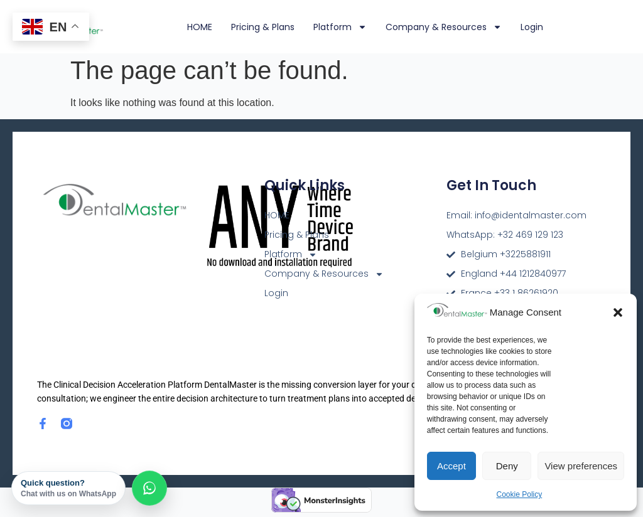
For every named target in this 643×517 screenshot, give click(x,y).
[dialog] (619, 492)
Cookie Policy (520, 494)
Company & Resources (444, 27)
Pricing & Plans (262, 27)
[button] (618, 312)
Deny (507, 466)
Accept (451, 466)
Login (532, 27)
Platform (340, 27)
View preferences (580, 466)
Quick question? (68, 488)
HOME (199, 27)
